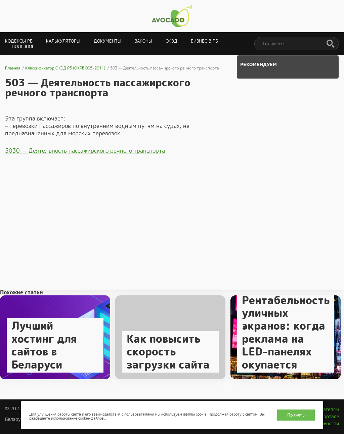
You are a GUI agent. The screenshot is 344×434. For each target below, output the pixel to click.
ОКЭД (171, 41)
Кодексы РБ (19, 41)
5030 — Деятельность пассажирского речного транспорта (85, 151)
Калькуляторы (63, 41)
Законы (143, 41)
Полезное (23, 46)
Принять (296, 415)
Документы (107, 41)
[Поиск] (331, 44)
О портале (327, 416)
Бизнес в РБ (204, 41)
